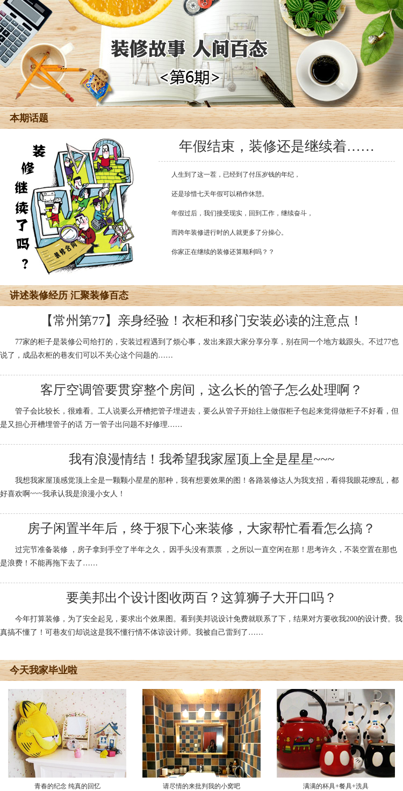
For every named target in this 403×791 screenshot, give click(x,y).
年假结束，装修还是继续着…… (277, 146)
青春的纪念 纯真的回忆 (67, 739)
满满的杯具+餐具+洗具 (336, 739)
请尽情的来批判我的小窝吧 (201, 739)
